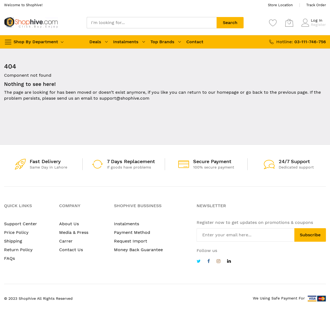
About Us (69, 223)
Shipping (13, 241)
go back (254, 92)
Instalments (125, 41)
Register (318, 24)
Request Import (130, 241)
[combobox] (152, 22)
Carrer (66, 241)
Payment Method (132, 232)
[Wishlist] (273, 22)
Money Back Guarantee (138, 249)
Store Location (280, 5)
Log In (316, 20)
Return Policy (18, 249)
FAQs (9, 258)
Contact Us (71, 249)
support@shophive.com (124, 98)
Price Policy (16, 232)
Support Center (20, 223)
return (194, 92)
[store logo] (31, 22)
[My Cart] (289, 22)
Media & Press (73, 232)
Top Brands (162, 41)
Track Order (316, 5)
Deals (95, 41)
